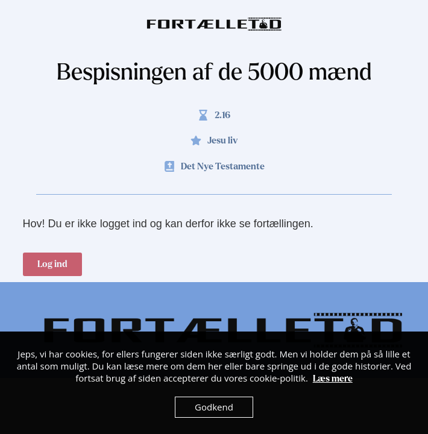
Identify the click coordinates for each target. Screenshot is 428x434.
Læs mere (333, 378)
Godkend (214, 407)
